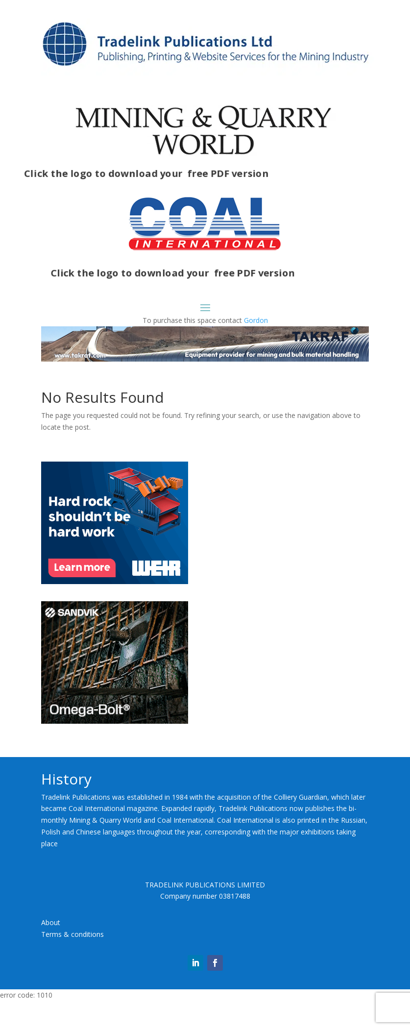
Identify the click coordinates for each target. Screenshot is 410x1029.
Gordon (256, 320)
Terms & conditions (72, 934)
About (50, 922)
